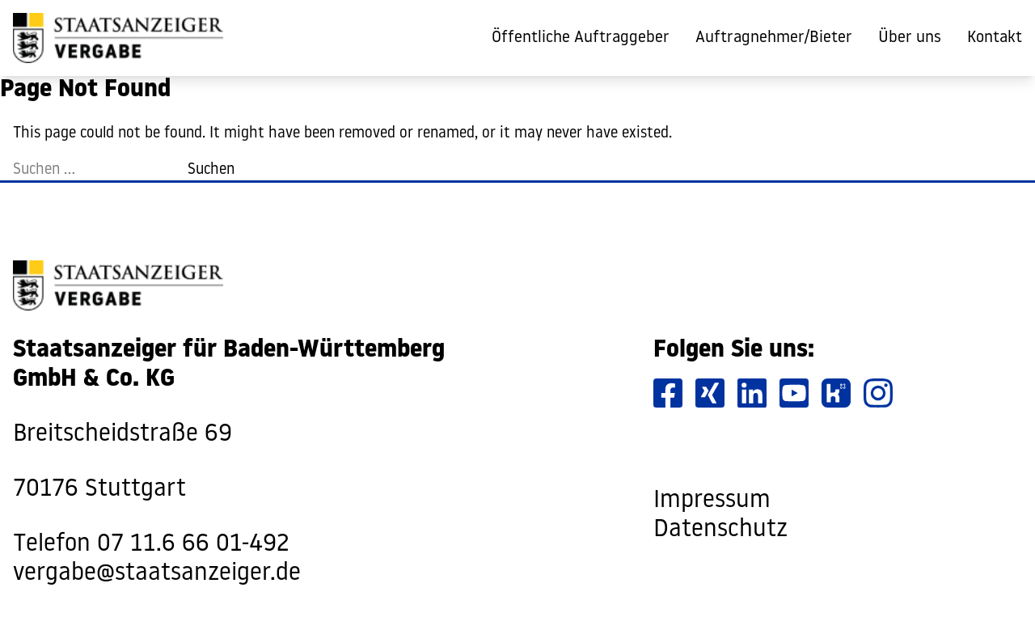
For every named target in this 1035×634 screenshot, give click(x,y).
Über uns (909, 38)
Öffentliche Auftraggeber (581, 38)
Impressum (712, 501)
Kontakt (994, 38)
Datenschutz (720, 530)
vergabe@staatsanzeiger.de (157, 573)
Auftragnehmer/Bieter (773, 38)
